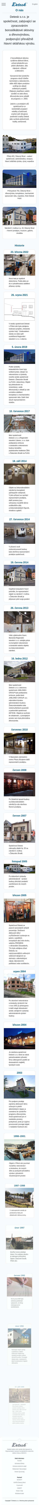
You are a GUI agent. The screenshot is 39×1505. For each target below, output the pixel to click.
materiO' (19, 1488)
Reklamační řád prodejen (19, 1469)
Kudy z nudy (19, 1491)
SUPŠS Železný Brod (19, 1482)
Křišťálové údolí (19, 1493)
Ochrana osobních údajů (19, 1466)
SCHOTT (19, 1480)
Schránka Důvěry (19, 1463)
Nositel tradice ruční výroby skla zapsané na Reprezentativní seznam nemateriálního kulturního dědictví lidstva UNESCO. (19, 1451)
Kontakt (19, 1460)
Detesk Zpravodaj (19, 1471)
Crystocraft (19, 1485)
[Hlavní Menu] (3, 5)
